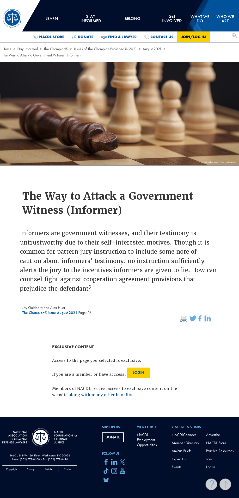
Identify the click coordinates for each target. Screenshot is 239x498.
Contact (68, 469)
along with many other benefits (100, 394)
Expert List (179, 458)
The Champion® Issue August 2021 (50, 312)
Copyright (12, 469)
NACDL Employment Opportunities (147, 439)
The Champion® (56, 48)
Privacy (30, 469)
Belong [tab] (132, 20)
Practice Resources (220, 450)
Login (138, 372)
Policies (49, 469)
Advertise (213, 434)
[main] (119, 208)
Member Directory (185, 442)
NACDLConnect (184, 434)
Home (7, 48)
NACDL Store (48, 37)
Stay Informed (27, 48)
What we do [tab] (199, 19)
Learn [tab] (52, 20)
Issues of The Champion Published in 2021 (105, 48)
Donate (82, 37)
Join (209, 458)
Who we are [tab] (225, 19)
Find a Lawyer (119, 37)
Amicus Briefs (181, 450)
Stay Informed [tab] (90, 20)
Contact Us (158, 37)
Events (176, 466)
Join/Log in (193, 36)
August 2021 (152, 48)
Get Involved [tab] (172, 20)
